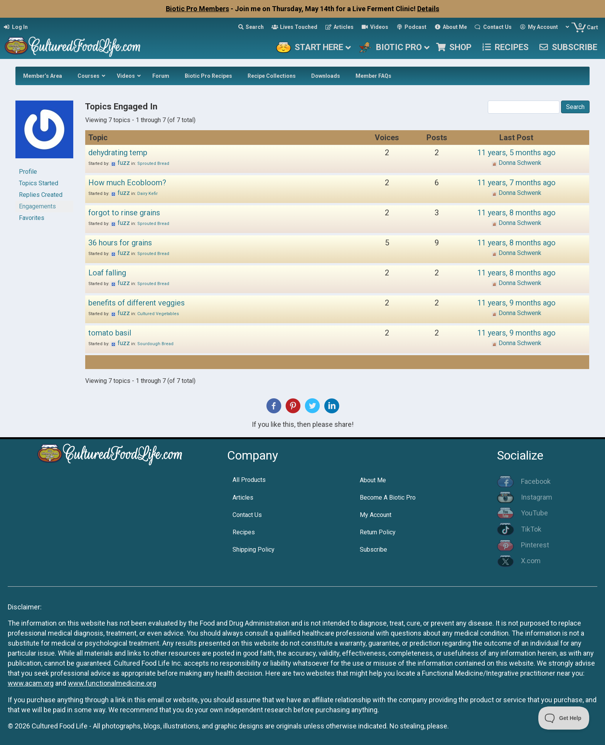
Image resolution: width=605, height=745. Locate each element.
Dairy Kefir (147, 193)
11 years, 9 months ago (516, 302)
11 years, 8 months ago (516, 212)
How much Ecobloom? (127, 182)
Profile (28, 171)
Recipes (244, 532)
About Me (373, 480)
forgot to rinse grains (124, 212)
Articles (243, 497)
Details (428, 9)
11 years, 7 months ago (516, 182)
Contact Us (247, 514)
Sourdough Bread (155, 343)
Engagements (37, 206)
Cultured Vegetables (158, 313)
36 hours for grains (120, 242)
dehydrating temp (117, 152)
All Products (249, 479)
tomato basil (109, 332)
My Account (375, 514)
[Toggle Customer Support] (564, 718)
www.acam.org (31, 683)
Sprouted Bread (153, 163)
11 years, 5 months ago (516, 152)
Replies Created (40, 194)
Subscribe (373, 549)
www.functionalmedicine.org (112, 683)
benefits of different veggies (136, 302)
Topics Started (38, 183)
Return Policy (378, 532)
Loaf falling (107, 272)
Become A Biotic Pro (388, 497)
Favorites (31, 217)
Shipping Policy (254, 549)
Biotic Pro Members (197, 9)
